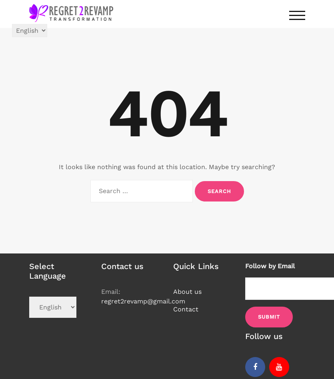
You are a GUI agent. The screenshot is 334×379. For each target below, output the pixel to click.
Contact (185, 309)
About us (187, 291)
